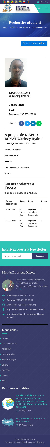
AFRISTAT (6, 349)
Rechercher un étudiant (34, 43)
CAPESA (6, 370)
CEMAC (5, 338)
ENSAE (5, 365)
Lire (20, 289)
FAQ (18, 442)
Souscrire (40, 256)
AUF (4, 381)
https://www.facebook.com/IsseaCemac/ (26, 309)
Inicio (5, 28)
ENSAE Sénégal (9, 360)
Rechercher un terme (19, 28)
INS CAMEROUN (9, 344)
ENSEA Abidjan (8, 354)
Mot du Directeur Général (19, 272)
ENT (40, 2)
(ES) (39, 8)
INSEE (5, 375)
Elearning (40, 442)
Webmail (9, 442)
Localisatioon (28, 442)
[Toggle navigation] (46, 8)
